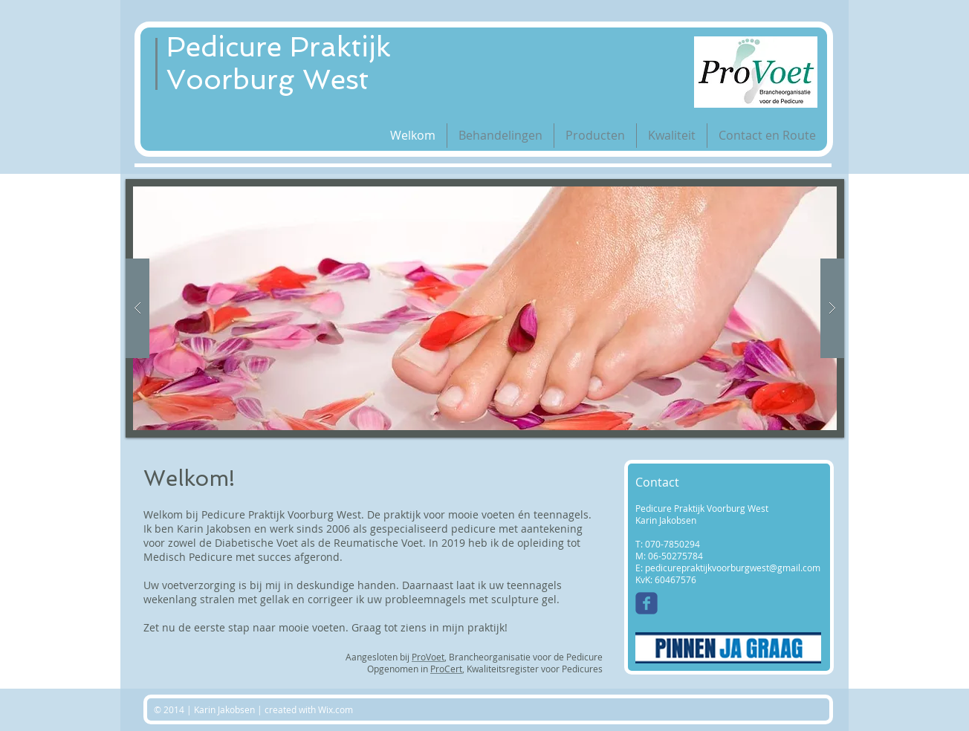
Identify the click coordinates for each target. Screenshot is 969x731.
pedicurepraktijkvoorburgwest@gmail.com (732, 568)
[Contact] (687, 483)
